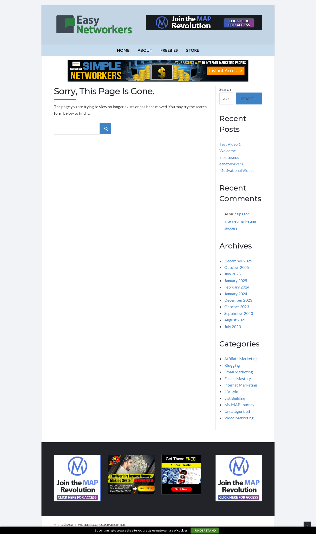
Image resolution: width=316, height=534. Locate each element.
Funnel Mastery (237, 378)
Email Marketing (238, 371)
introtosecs (229, 157)
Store (192, 50)
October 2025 (236, 267)
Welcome (227, 150)
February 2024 (236, 287)
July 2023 (232, 326)
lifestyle (231, 391)
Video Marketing (239, 417)
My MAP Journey (239, 404)
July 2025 (232, 273)
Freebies (169, 50)
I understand (205, 530)
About (145, 50)
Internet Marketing (240, 385)
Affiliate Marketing (241, 358)
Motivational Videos (236, 170)
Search (225, 89)
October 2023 (236, 306)
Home (123, 50)
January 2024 (235, 293)
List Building (234, 398)
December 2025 (238, 260)
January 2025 (235, 280)
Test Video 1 (230, 144)
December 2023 (238, 300)
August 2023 (235, 319)
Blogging (232, 365)
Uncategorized (237, 411)
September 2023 (238, 313)
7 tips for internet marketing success (240, 221)
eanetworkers (231, 163)
